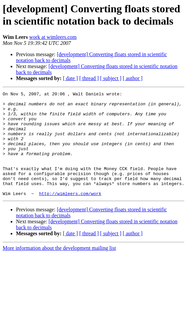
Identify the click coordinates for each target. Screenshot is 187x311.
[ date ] (70, 78)
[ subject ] (110, 78)
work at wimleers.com (53, 37)
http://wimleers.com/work (70, 214)
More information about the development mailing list (59, 269)
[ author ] (133, 78)
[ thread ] (89, 78)
